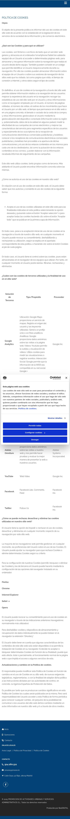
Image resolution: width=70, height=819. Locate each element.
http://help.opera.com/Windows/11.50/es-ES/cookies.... (35, 607)
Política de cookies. (27, 408)
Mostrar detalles (55, 418)
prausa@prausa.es (12, 770)
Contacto (8, 740)
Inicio (6, 729)
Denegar (35, 440)
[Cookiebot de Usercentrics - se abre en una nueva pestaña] (50, 378)
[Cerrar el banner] (66, 378)
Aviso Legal (7, 751)
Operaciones (9, 735)
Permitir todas (35, 425)
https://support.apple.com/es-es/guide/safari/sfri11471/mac (39, 601)
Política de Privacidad (23, 751)
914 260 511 (11, 764)
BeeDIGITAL (63, 808)
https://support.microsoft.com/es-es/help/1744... (42, 595)
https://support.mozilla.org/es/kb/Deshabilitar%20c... (34, 582)
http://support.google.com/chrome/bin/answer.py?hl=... (37, 588)
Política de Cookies (41, 751)
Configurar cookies (35, 432)
